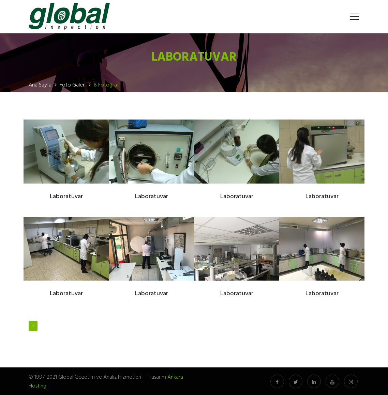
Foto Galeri (73, 84)
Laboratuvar (66, 197)
